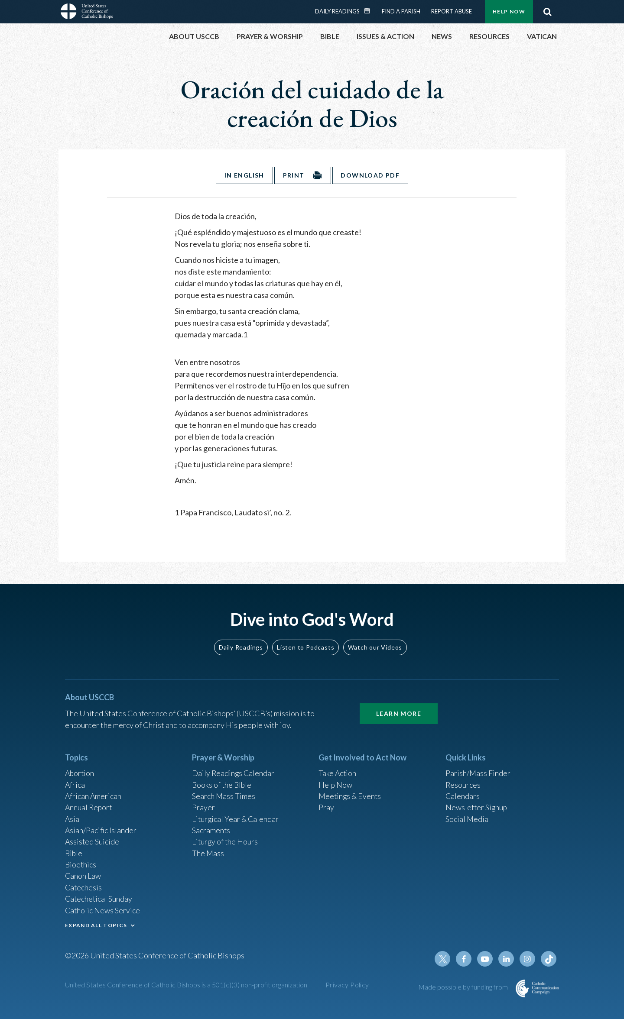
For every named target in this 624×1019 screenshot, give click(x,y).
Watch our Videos (375, 642)
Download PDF (370, 175)
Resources (463, 781)
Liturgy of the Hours (225, 839)
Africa (75, 781)
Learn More (398, 709)
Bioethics (81, 862)
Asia (72, 816)
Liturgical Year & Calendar (236, 816)
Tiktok (548, 959)
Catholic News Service (103, 909)
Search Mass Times (224, 792)
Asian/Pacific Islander (101, 827)
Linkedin (507, 959)
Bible (74, 851)
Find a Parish (401, 11)
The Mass (208, 851)
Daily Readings (337, 11)
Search (547, 11)
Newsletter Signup (477, 804)
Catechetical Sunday (99, 898)
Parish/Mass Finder (478, 769)
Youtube (486, 959)
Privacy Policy (347, 984)
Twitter (444, 959)
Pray (326, 804)
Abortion (80, 769)
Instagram (528, 959)
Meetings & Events (350, 792)
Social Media (467, 816)
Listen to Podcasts (305, 642)
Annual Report (89, 804)
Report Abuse (451, 11)
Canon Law (83, 874)
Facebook (465, 959)
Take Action (337, 769)
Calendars (462, 792)
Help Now (509, 11)
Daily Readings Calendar (370, 10)
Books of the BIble (222, 781)
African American (93, 792)
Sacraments (211, 827)
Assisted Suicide (92, 839)
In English (243, 175)
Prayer (203, 804)
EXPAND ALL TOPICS (96, 924)
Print (294, 175)
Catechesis (84, 886)
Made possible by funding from (463, 987)
